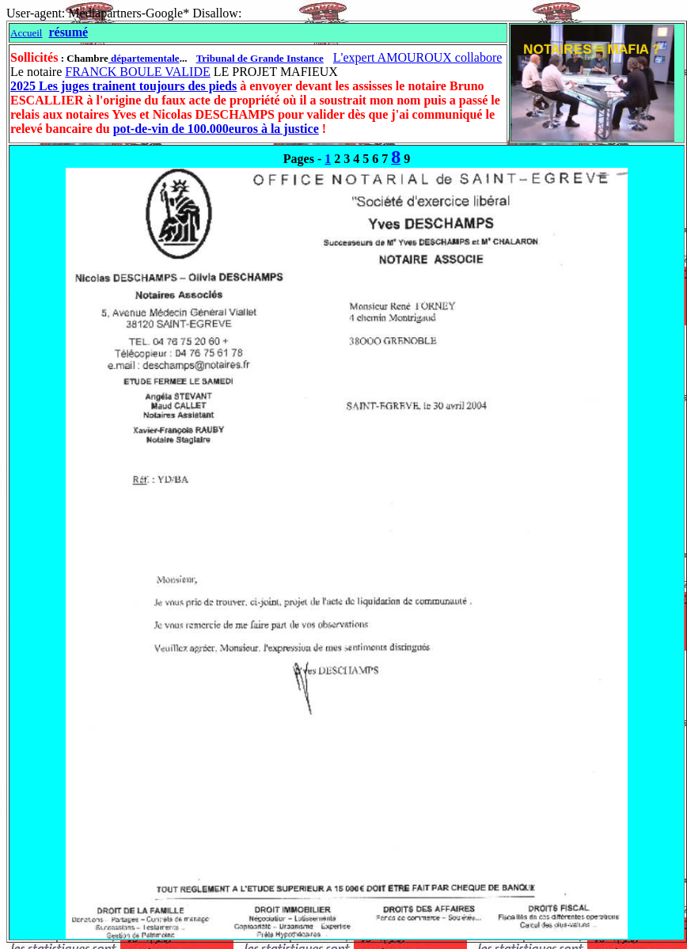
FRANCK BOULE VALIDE (137, 71)
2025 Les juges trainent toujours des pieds (123, 86)
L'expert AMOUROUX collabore (418, 57)
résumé (68, 32)
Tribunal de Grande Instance (260, 58)
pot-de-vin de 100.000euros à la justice (216, 128)
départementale (144, 58)
